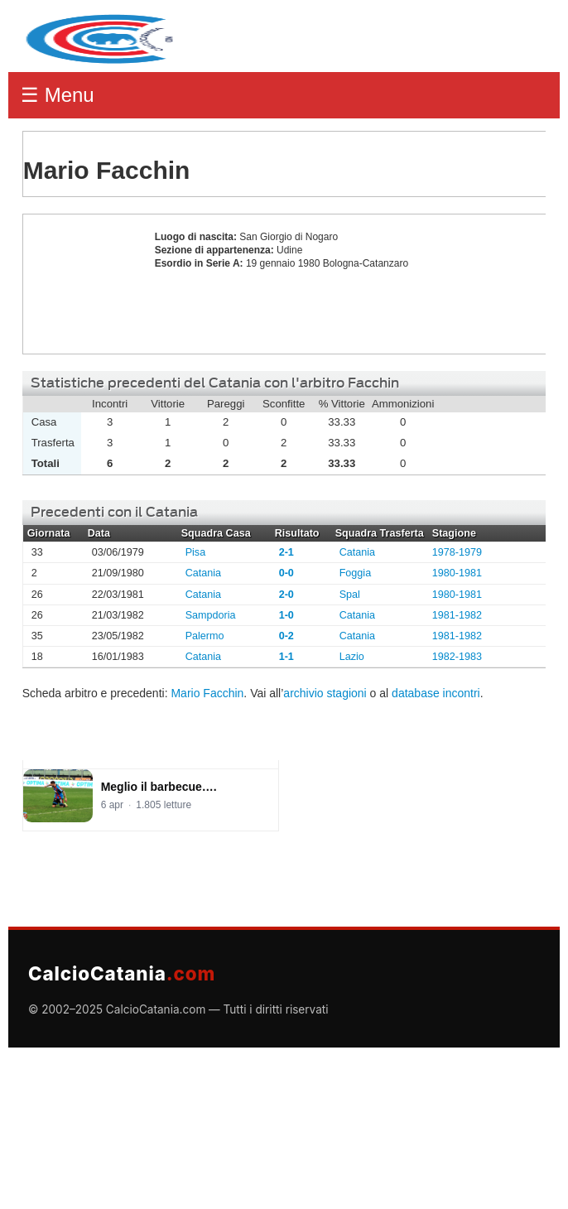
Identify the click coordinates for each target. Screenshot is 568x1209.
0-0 (286, 573)
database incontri (436, 693)
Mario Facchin (84, 284)
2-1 (286, 552)
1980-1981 (457, 573)
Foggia (355, 573)
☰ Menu (57, 95)
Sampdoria (210, 615)
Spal (349, 594)
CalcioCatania (121, 973)
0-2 (286, 636)
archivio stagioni (324, 693)
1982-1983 (457, 656)
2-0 (286, 594)
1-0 (286, 615)
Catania (357, 552)
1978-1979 (457, 552)
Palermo (204, 636)
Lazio (351, 656)
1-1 (286, 656)
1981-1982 (457, 615)
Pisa (195, 552)
